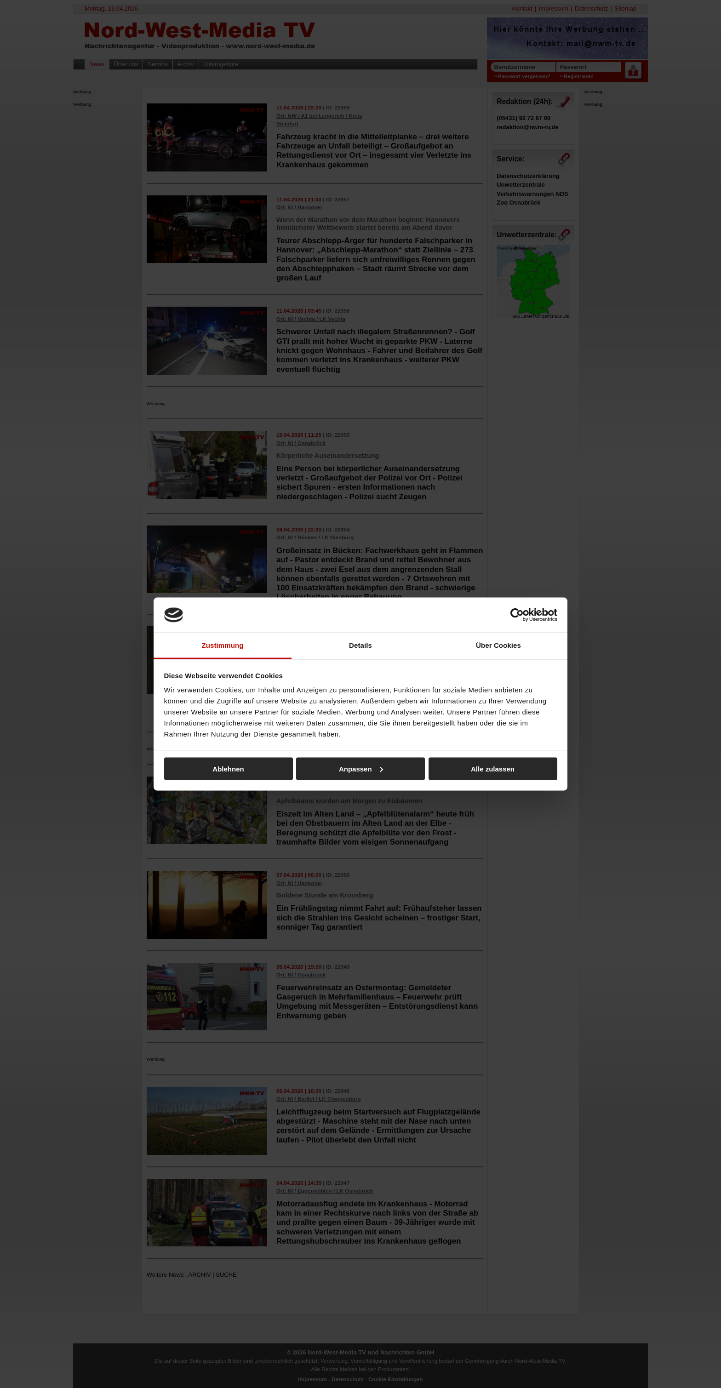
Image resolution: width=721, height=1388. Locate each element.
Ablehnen (228, 768)
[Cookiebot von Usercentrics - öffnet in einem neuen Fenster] (517, 615)
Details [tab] (360, 645)
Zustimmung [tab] (223, 645)
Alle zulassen (493, 768)
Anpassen (361, 768)
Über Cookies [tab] (498, 645)
